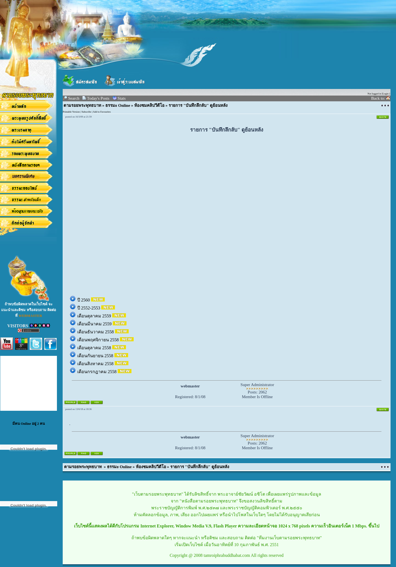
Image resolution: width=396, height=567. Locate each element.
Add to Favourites (102, 111)
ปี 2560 (84, 300)
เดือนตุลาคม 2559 (94, 316)
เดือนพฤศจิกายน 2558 (98, 339)
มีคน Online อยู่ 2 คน (28, 423)
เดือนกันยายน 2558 (95, 355)
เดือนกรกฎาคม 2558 (97, 371)
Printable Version (71, 111)
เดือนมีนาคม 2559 (95, 324)
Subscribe (86, 111)
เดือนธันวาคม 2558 (96, 331)
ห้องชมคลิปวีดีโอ (149, 105)
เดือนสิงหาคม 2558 (96, 363)
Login (386, 93)
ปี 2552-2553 (89, 308)
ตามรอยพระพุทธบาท (82, 105)
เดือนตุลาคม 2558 (94, 347)
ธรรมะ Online (117, 105)
